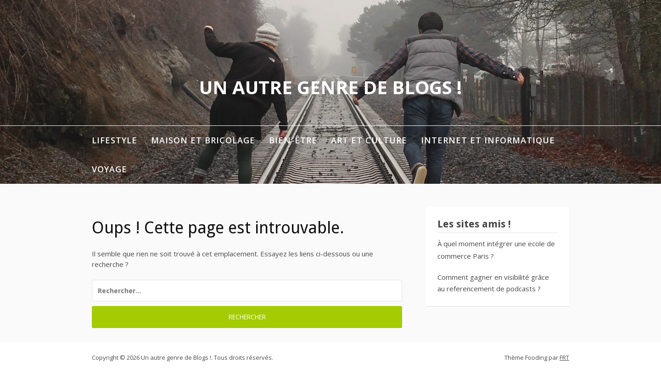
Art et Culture (369, 140)
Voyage (109, 169)
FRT (564, 357)
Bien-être (293, 140)
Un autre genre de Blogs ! (330, 87)
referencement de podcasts (491, 288)
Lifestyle (114, 140)
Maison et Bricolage (203, 140)
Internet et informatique (488, 140)
